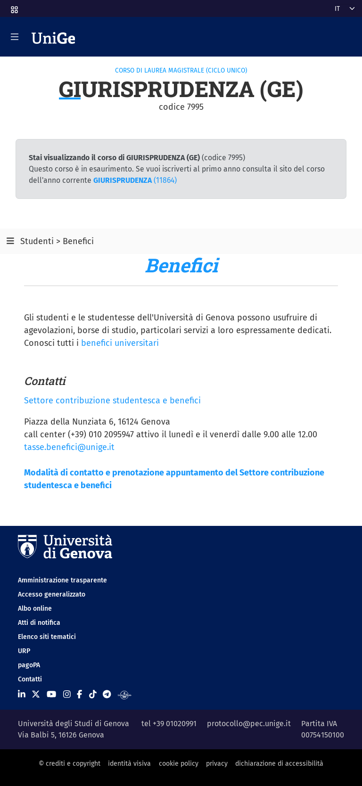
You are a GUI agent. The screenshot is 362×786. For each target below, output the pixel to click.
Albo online (35, 609)
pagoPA (29, 665)
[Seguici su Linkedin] (21, 694)
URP (24, 651)
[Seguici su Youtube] (51, 694)
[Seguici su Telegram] (107, 694)
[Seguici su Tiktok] (93, 694)
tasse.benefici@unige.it (69, 447)
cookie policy (178, 764)
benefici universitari (120, 343)
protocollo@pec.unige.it (249, 723)
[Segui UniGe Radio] (125, 694)
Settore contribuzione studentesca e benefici (112, 400)
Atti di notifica (39, 623)
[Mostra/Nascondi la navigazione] (14, 37)
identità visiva (129, 764)
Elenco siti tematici (47, 637)
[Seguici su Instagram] (67, 694)
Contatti (30, 679)
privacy (217, 764)
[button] (13, 7)
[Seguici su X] (36, 694)
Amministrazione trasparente (62, 580)
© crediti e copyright (69, 764)
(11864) (135, 180)
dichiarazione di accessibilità (279, 764)
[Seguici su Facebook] (79, 694)
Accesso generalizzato (51, 594)
